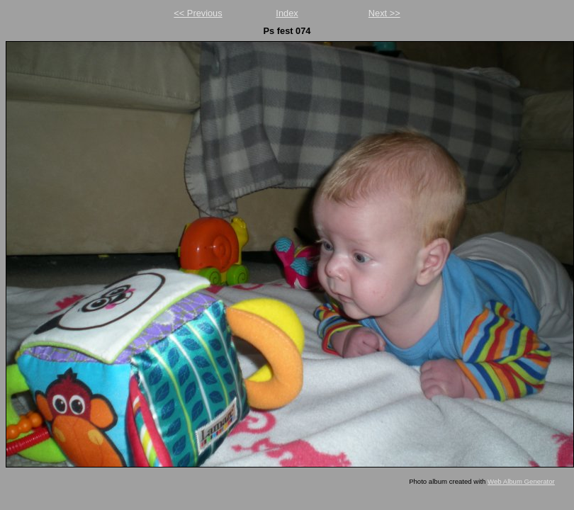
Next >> (384, 13)
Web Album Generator (521, 481)
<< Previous (198, 13)
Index (287, 13)
